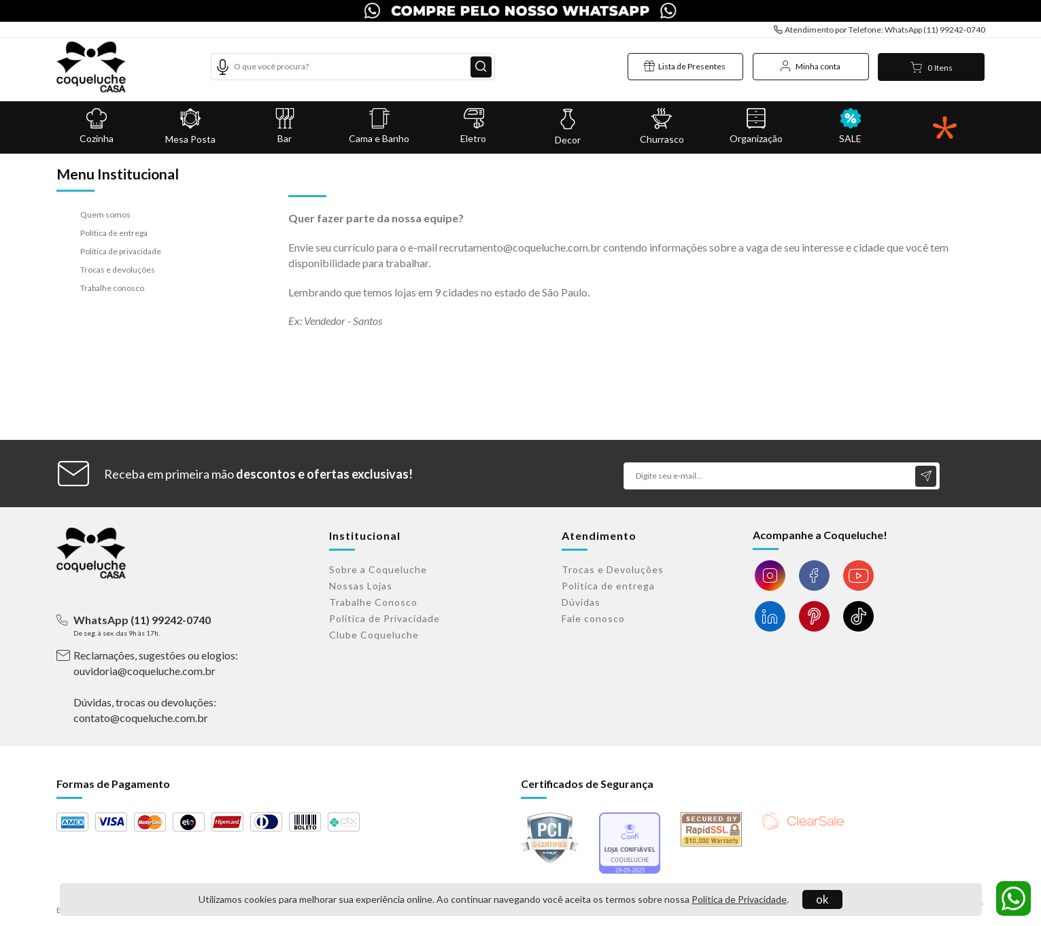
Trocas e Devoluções (613, 569)
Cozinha (97, 126)
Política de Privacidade (739, 899)
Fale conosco (593, 618)
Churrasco (662, 126)
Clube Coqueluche (374, 634)
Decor (567, 126)
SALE (850, 126)
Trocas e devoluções (117, 269)
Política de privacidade (120, 251)
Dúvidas (581, 602)
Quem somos (105, 214)
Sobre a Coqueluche (378, 569)
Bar (285, 126)
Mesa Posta (191, 126)
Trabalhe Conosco (373, 602)
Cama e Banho (379, 126)
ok (822, 899)
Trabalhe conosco (112, 288)
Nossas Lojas (360, 585)
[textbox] (352, 66)
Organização (756, 126)
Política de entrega (114, 233)
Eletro (474, 126)
